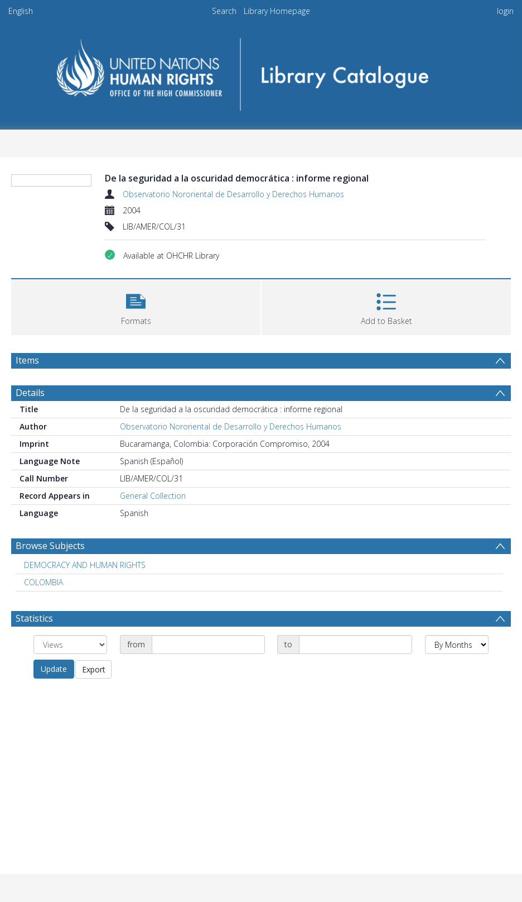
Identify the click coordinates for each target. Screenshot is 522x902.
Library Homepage (277, 11)
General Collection (153, 495)
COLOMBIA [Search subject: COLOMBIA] (43, 582)
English (20, 11)
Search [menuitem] (224, 11)
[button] (135, 305)
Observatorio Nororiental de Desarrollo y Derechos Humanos (233, 194)
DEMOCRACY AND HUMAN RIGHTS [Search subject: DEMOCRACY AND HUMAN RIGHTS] (85, 565)
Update (54, 669)
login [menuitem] (505, 11)
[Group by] (70, 644)
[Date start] (208, 644)
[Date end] (355, 644)
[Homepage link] (261, 71)
